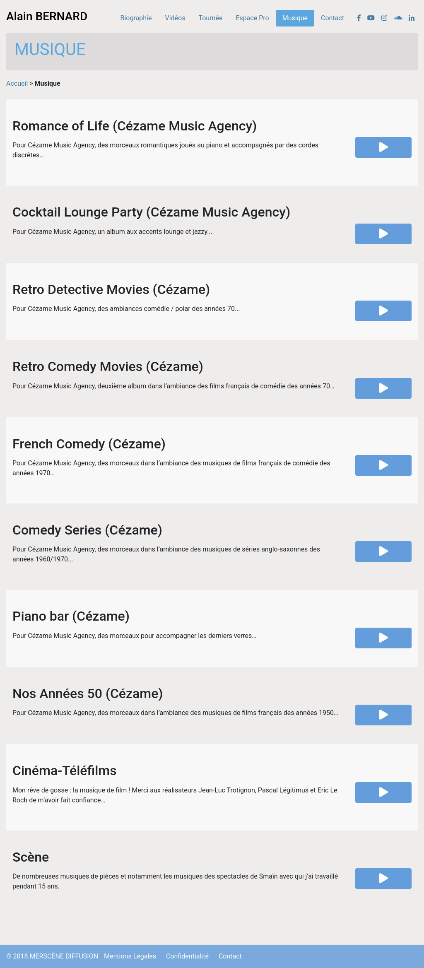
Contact (332, 18)
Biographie (136, 18)
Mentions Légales (130, 956)
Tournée (210, 18)
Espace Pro (252, 18)
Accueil (17, 83)
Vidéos (175, 18)
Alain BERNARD (46, 16)
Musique (295, 18)
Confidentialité (187, 956)
